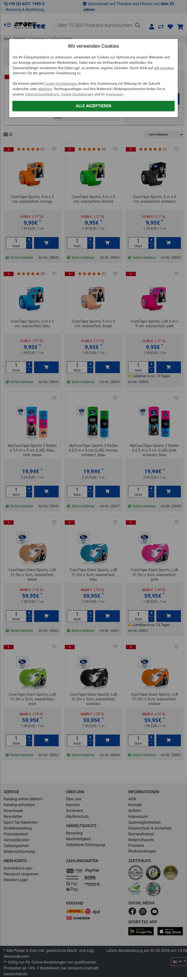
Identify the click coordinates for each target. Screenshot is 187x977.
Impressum (114, 94)
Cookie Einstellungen (61, 84)
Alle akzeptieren (93, 106)
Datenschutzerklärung (42, 94)
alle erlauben (164, 68)
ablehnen (45, 89)
